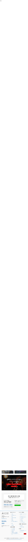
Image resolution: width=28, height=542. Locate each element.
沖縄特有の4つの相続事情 (14, 532)
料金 (12, 523)
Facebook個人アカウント (23, 517)
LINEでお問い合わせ (17, 505)
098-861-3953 (8, 505)
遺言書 (12, 520)
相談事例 (13, 531)
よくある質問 (13, 528)
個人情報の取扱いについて (23, 530)
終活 (12, 516)
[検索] (25, 533)
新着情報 (13, 525)
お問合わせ (21, 525)
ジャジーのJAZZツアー (22, 522)
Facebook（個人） (19, 484)
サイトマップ (21, 531)
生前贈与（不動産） (14, 517)
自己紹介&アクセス (14, 515)
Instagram (13, 484)
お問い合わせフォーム (17, 503)
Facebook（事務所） (14, 486)
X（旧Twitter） (9, 484)
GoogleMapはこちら (4, 518)
